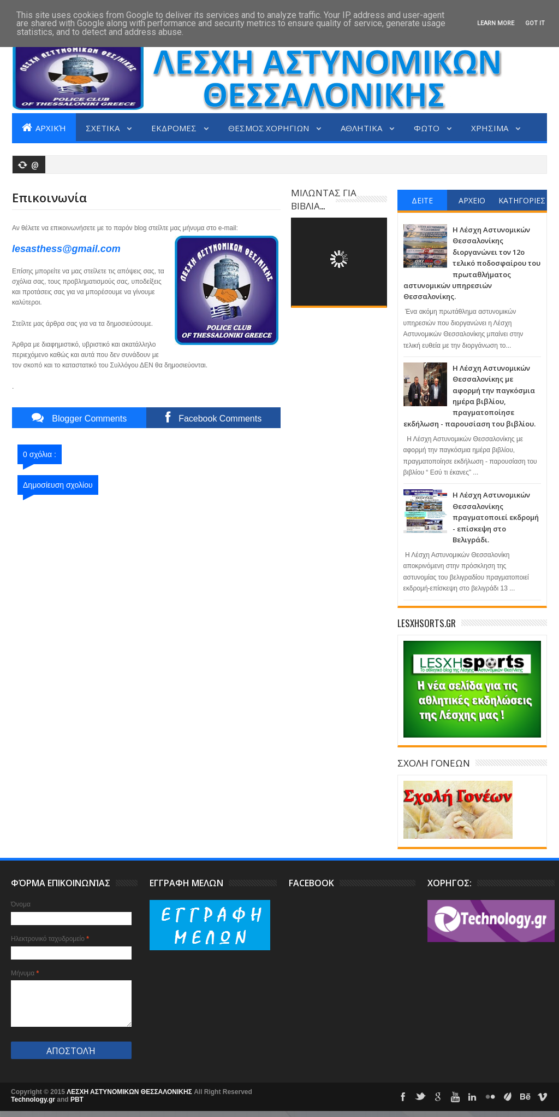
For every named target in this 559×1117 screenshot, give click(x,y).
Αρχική (44, 127)
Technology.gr (34, 1099)
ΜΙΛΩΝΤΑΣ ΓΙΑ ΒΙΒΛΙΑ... (323, 198)
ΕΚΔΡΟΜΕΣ (174, 127)
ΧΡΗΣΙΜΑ (490, 127)
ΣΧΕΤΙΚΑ (103, 127)
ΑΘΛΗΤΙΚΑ (362, 127)
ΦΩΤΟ (427, 127)
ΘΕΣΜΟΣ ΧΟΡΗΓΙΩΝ (269, 127)
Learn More (495, 23)
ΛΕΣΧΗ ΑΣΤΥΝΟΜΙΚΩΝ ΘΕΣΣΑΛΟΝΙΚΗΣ (130, 1092)
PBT (77, 1099)
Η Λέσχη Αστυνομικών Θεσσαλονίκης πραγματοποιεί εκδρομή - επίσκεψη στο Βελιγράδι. (496, 517)
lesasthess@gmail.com (66, 248)
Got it (535, 23)
